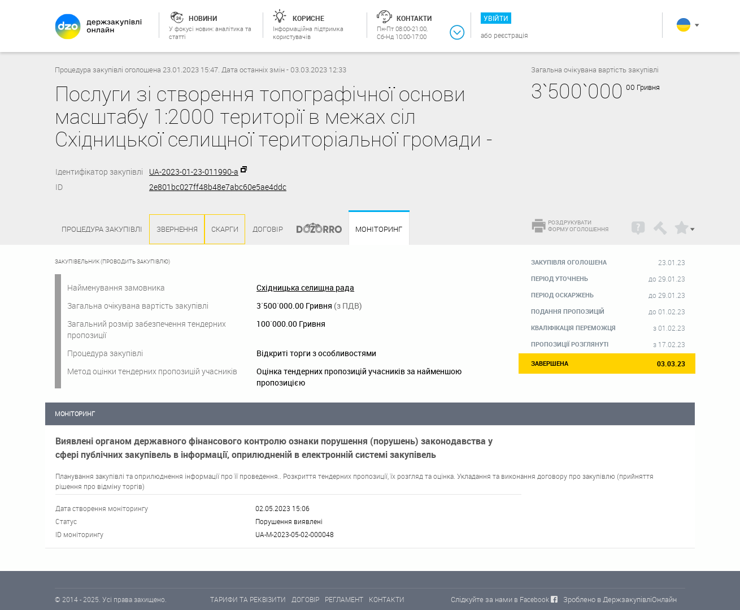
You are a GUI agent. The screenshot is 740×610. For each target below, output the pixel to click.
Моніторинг (378, 229)
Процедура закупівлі (102, 229)
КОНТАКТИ (386, 599)
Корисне (308, 18)
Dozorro (314, 229)
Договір (268, 229)
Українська (683, 25)
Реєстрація (511, 35)
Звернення (177, 229)
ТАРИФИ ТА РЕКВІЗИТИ (248, 599)
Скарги (224, 229)
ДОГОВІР (305, 599)
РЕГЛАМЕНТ (344, 599)
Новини (203, 18)
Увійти (496, 18)
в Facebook (531, 599)
